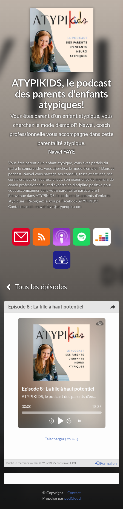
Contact (74, 492)
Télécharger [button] (61, 438)
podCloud (72, 498)
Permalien (106, 463)
